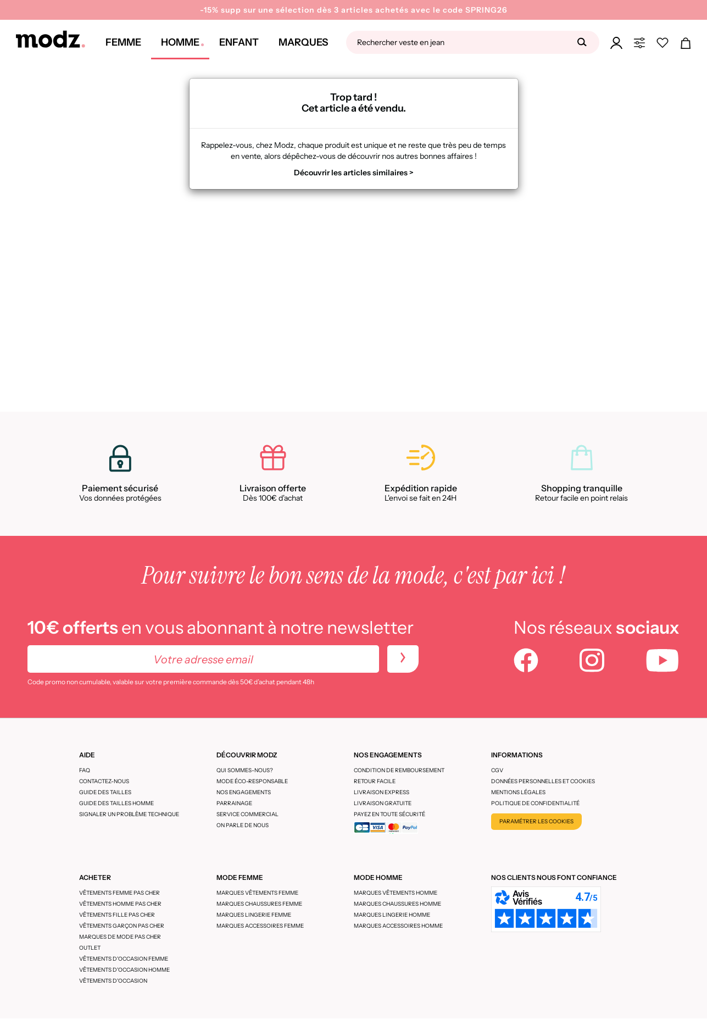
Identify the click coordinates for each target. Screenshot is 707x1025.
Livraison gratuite (382, 803)
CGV (497, 770)
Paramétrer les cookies (536, 821)
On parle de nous (242, 825)
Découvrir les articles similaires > (354, 173)
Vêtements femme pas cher (119, 892)
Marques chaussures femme (259, 903)
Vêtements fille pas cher (117, 914)
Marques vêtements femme (257, 892)
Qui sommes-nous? (244, 770)
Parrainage (234, 803)
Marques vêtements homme (395, 892)
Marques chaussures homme (397, 903)
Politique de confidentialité (535, 803)
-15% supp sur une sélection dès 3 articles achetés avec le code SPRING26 (354, 10)
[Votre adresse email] (203, 659)
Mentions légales (518, 792)
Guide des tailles (105, 792)
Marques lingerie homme (392, 914)
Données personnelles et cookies (543, 781)
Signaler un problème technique (129, 814)
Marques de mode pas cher (120, 936)
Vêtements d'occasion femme (123, 958)
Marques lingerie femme (253, 914)
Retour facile (375, 781)
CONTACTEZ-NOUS (104, 781)
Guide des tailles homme (116, 803)
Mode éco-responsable (252, 781)
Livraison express (381, 792)
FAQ (84, 770)
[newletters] (403, 659)
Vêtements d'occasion (113, 980)
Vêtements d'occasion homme (124, 969)
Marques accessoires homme (398, 925)
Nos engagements (243, 792)
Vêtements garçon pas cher (121, 925)
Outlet (90, 947)
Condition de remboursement (399, 770)
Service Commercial (247, 814)
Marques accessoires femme (260, 925)
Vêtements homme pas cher (120, 903)
